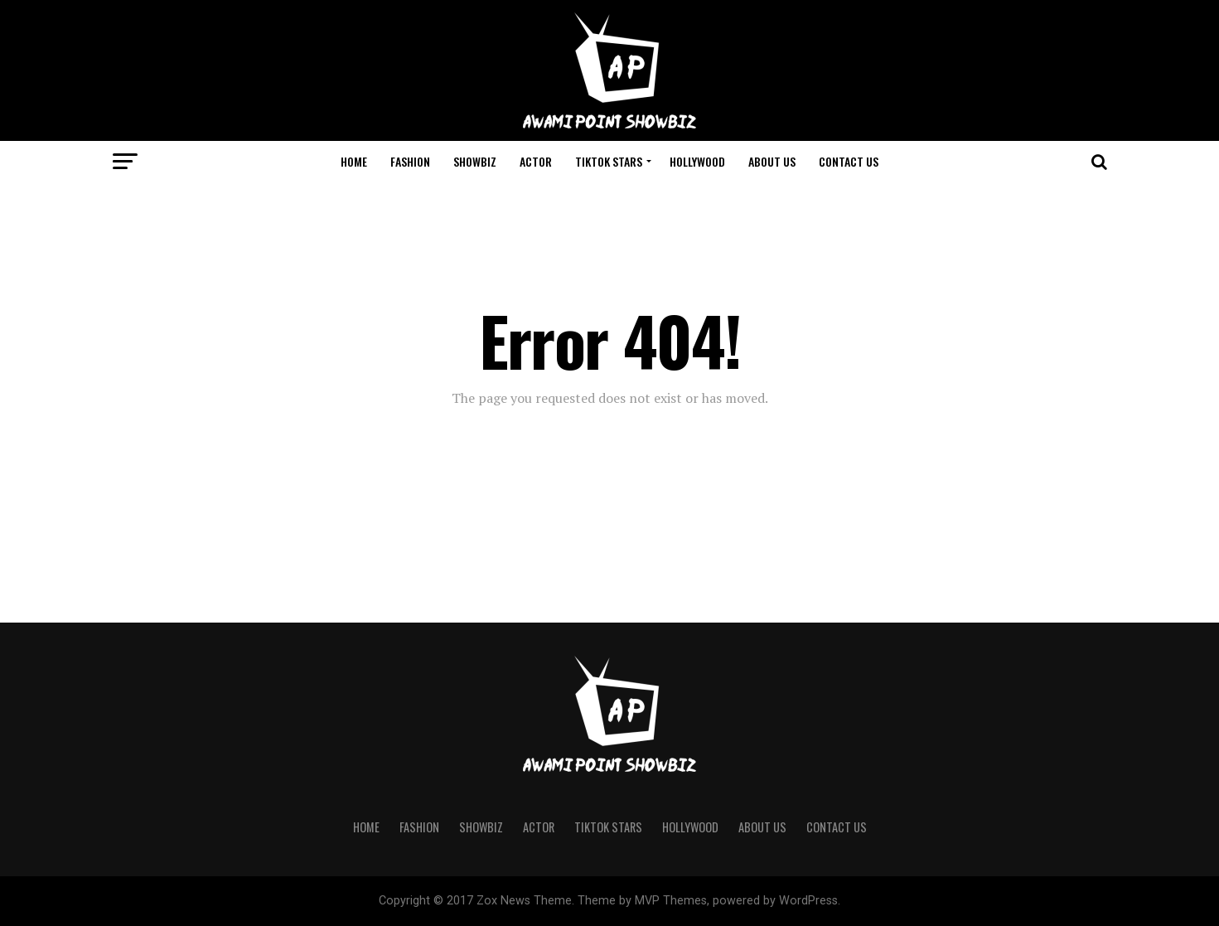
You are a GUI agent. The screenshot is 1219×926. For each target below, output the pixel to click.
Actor (536, 161)
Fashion (410, 161)
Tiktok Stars (608, 161)
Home (354, 161)
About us (772, 161)
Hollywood (697, 161)
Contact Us (848, 161)
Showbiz (474, 161)
